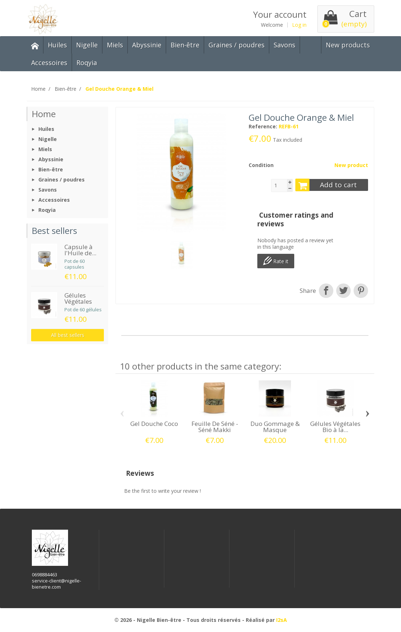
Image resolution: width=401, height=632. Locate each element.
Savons (284, 44)
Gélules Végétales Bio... (78, 301)
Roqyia (86, 62)
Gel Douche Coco (154, 423)
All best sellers (67, 335)
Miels (115, 44)
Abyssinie (146, 44)
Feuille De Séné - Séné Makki (214, 426)
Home (44, 114)
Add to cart (326, 185)
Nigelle (87, 44)
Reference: (263, 126)
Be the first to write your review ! (162, 490)
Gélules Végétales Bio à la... (335, 426)
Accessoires (49, 62)
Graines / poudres (236, 44)
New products (348, 44)
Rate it (275, 260)
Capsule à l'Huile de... (80, 250)
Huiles (57, 44)
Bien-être (184, 44)
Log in (299, 24)
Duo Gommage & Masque (275, 426)
